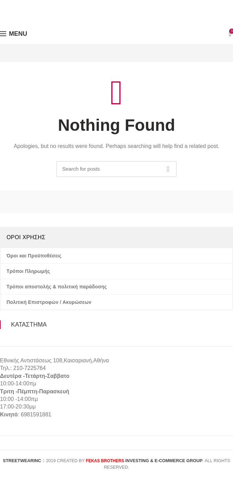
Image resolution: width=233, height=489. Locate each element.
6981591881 (36, 414)
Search (168, 169)
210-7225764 (29, 368)
